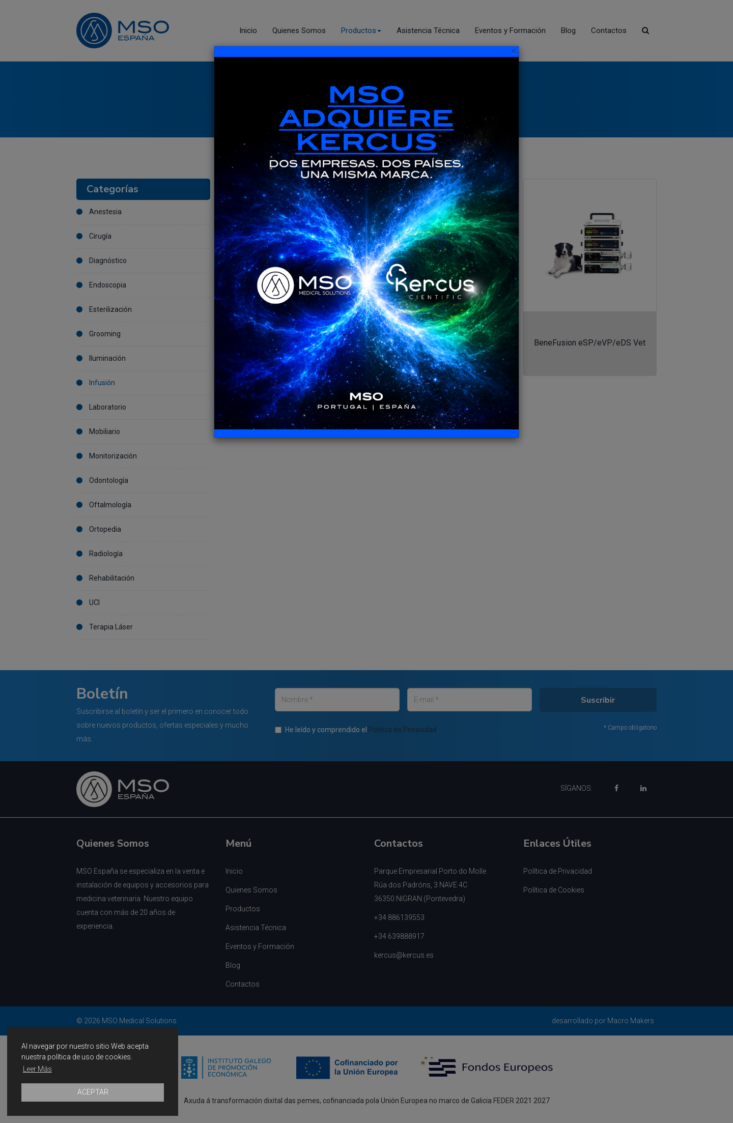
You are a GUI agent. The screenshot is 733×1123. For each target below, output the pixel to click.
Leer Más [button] (37, 1069)
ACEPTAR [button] (92, 1092)
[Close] (513, 51)
